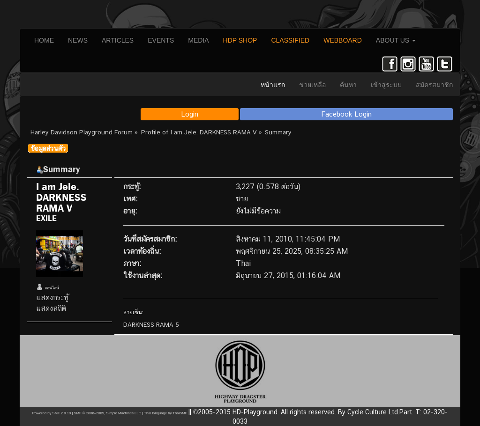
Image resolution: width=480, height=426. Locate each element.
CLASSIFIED (290, 40)
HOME (44, 40)
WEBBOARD (342, 40)
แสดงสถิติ (51, 308)
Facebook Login (347, 114)
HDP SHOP (240, 40)
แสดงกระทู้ (52, 297)
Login (189, 114)
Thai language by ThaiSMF (165, 413)
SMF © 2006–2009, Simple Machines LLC (107, 413)
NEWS (78, 40)
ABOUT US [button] (396, 40)
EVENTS (161, 40)
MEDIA (198, 40)
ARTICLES (118, 40)
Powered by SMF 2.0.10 (51, 413)
